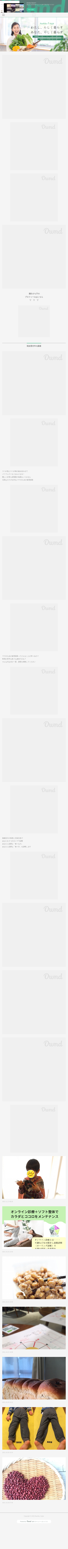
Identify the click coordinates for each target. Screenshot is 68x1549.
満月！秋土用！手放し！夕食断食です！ (16, 1527)
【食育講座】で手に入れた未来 (13, 1312)
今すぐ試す (31, 9)
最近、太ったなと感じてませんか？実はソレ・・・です (22, 1258)
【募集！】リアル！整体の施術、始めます (17, 1473)
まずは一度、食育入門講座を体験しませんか (18, 1419)
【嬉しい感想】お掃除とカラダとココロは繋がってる (21, 1366)
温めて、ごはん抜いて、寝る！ (13, 1205)
